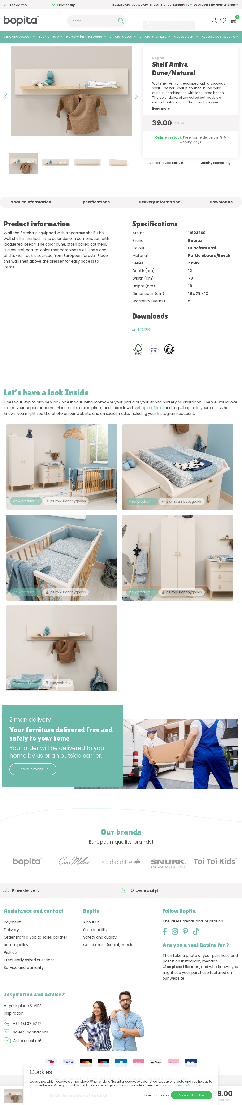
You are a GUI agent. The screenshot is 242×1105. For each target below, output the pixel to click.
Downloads (221, 214)
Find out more (32, 791)
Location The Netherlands (216, 5)
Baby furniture (49, 37)
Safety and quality (100, 959)
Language (182, 5)
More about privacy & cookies (180, 1085)
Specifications (95, 214)
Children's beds (120, 37)
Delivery (11, 952)
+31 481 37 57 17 (152, 16)
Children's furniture (152, 37)
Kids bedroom (184, 37)
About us (91, 944)
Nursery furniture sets (84, 37)
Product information (30, 214)
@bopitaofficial (149, 420)
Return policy (16, 967)
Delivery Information (160, 214)
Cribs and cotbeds (17, 37)
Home (8, 49)
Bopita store (121, 5)
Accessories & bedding (218, 37)
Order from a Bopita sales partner (35, 959)
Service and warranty (24, 990)
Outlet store (140, 5)
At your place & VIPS (23, 1028)
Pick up (10, 975)
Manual (141, 341)
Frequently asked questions (29, 982)
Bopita (158, 70)
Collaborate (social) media (108, 967)
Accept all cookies (191, 1095)
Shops (154, 5)
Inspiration (13, 1035)
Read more (161, 121)
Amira (59, 49)
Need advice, (24, 5)
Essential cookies (156, 1095)
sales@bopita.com (181, 16)
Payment (12, 944)
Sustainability (95, 952)
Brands (166, 5)
